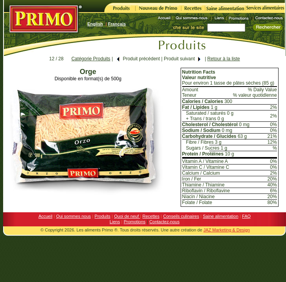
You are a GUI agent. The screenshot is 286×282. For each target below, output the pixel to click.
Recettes (151, 216)
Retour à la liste (223, 58)
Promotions (135, 221)
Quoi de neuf (127, 216)
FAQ (246, 216)
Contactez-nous (164, 221)
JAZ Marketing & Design (226, 230)
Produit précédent (138, 58)
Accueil (45, 216)
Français (117, 24)
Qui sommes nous (73, 216)
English (95, 24)
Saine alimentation (221, 216)
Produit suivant (182, 58)
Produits (102, 216)
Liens (115, 221)
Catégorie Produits (90, 58)
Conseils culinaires (181, 216)
